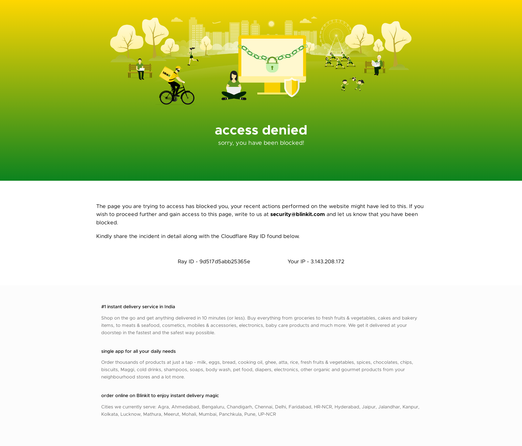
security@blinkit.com (297, 213)
